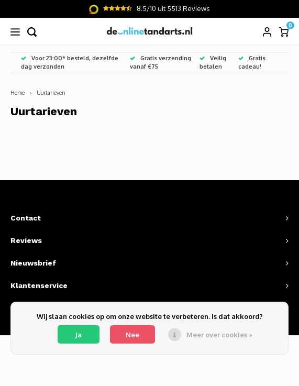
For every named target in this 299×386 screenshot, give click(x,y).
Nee (132, 334)
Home (17, 92)
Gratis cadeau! (251, 62)
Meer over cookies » (219, 334)
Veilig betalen (213, 62)
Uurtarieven (51, 92)
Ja (78, 334)
